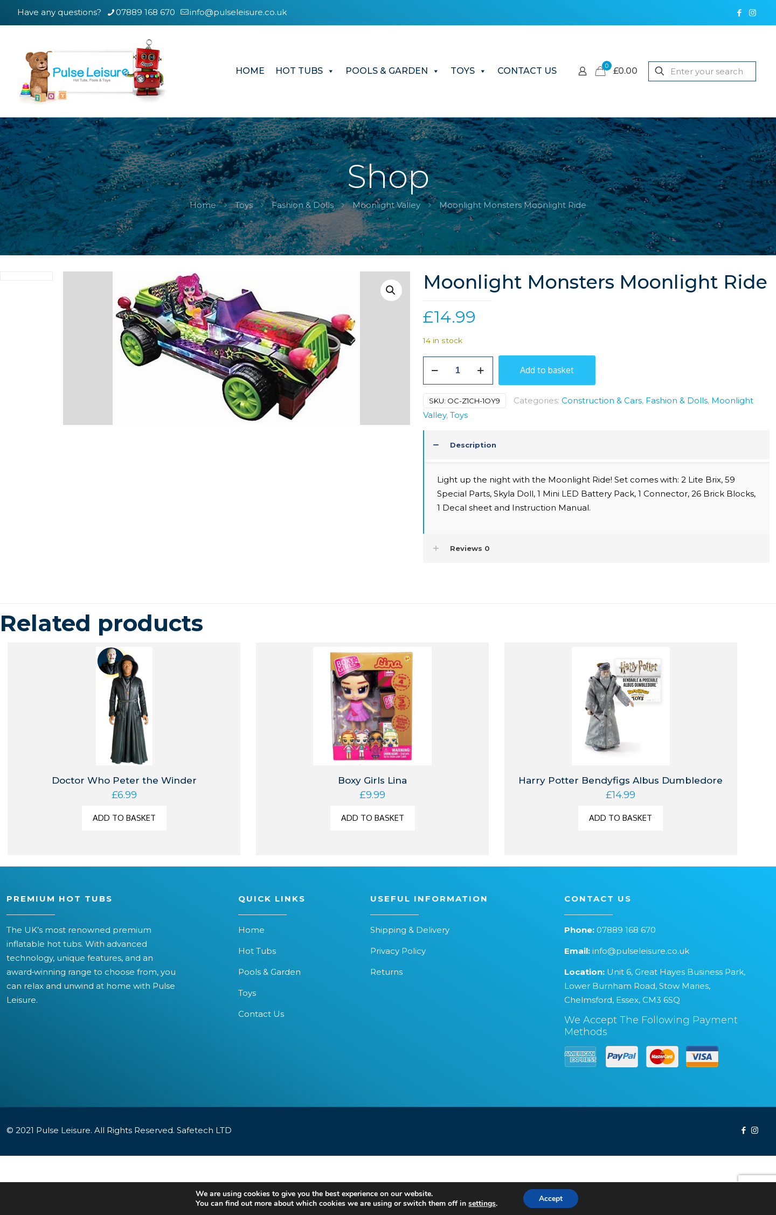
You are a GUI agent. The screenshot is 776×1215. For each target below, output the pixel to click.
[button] (391, 290)
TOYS (469, 71)
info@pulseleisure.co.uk (640, 951)
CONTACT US (527, 71)
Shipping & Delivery (409, 930)
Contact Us (261, 1014)
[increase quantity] (481, 370)
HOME (250, 71)
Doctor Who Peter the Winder (124, 780)
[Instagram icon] (753, 13)
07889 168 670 (626, 930)
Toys (244, 205)
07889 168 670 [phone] (145, 12)
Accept (551, 1198)
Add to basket (547, 370)
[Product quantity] (458, 371)
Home (203, 205)
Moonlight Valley (386, 205)
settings (481, 1203)
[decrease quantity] (435, 370)
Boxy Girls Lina (372, 780)
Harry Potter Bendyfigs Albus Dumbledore (620, 780)
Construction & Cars (602, 400)
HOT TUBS (305, 71)
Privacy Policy (398, 951)
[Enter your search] (702, 71)
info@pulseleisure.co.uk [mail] (238, 12)
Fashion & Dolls (303, 205)
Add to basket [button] (124, 818)
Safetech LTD (204, 1130)
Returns (386, 972)
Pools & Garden (269, 972)
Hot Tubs (257, 951)
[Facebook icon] (739, 13)
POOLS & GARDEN (392, 71)
